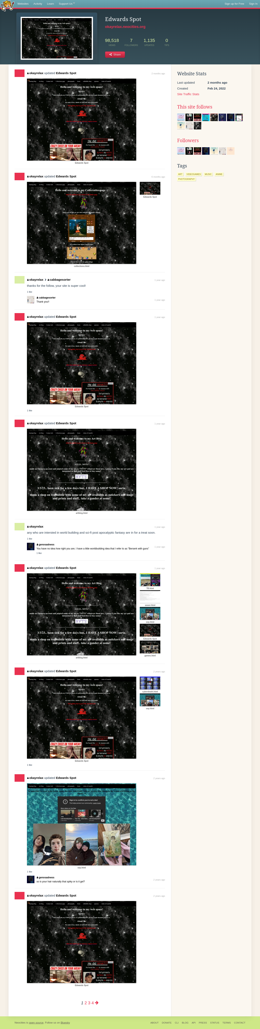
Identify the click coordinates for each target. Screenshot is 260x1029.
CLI (177, 1022)
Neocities (20, 1022)
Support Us (67, 3)
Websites (23, 3)
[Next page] (97, 1002)
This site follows (194, 107)
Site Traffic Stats (188, 94)
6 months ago (158, 177)
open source (36, 1022)
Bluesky (65, 1022)
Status (214, 1022)
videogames (193, 174)
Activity (37, 3)
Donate (167, 1022)
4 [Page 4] (93, 1002)
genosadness (45, 544)
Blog (185, 1022)
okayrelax (35, 73)
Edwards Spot (66, 73)
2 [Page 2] (85, 1002)
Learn (50, 3)
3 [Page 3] (89, 1002)
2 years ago (159, 671)
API (194, 1022)
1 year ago (160, 280)
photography (186, 179)
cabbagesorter (59, 279)
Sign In (253, 3)
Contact (239, 1022)
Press (203, 1022)
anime (219, 174)
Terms (227, 1022)
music (208, 174)
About (154, 1022)
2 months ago (158, 73)
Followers (188, 140)
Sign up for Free (234, 3)
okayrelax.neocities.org (125, 27)
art (180, 174)
